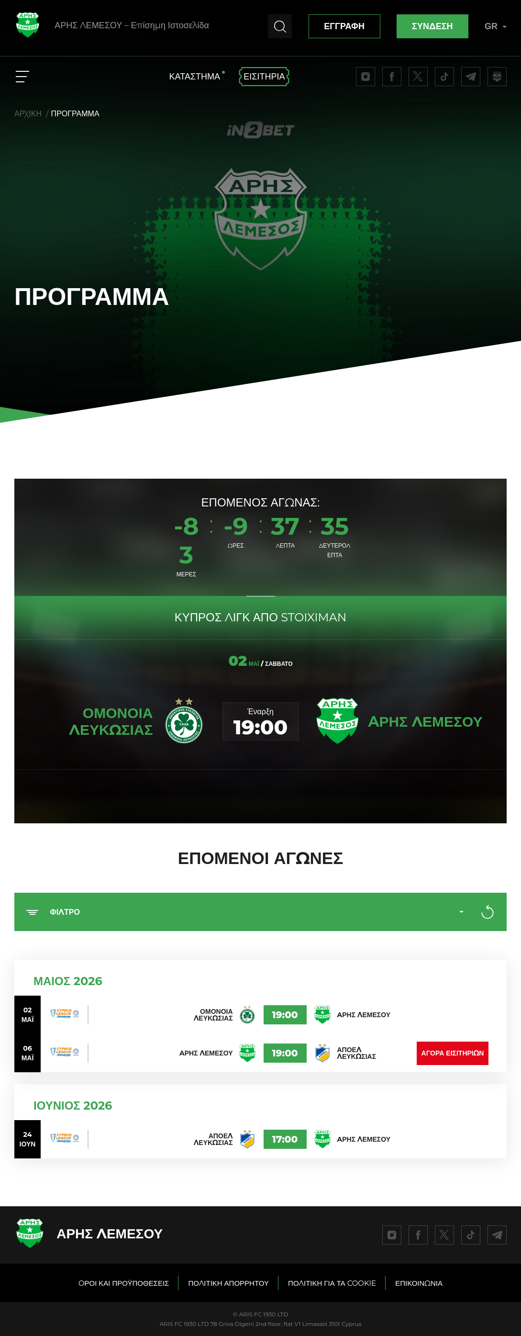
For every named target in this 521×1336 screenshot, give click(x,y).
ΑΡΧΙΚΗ (28, 113)
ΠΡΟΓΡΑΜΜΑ (75, 113)
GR (496, 26)
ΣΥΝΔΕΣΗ (432, 26)
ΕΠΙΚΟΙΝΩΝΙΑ (419, 1283)
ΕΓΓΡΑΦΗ (344, 26)
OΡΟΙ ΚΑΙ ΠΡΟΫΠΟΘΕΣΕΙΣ (123, 1283)
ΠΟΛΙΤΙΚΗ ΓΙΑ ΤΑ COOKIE (332, 1283)
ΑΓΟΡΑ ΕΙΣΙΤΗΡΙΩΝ (452, 1053)
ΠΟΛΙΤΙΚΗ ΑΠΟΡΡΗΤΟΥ (228, 1283)
